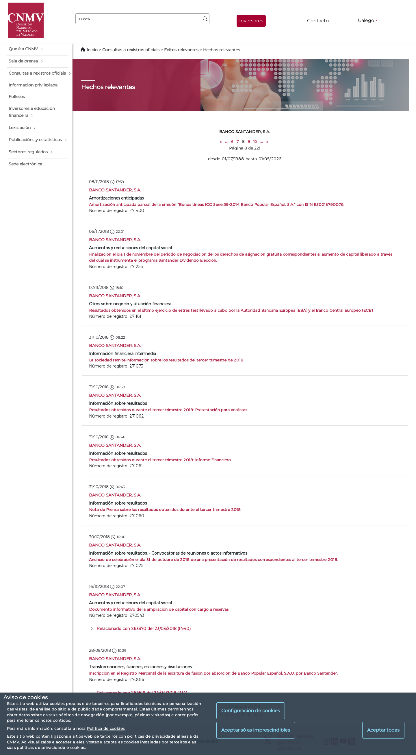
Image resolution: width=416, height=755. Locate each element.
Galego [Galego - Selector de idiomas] (366, 20)
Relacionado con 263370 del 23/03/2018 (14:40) (143, 628)
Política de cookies (106, 728)
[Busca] (205, 18)
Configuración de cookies (250, 710)
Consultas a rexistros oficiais (130, 49)
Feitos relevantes (181, 49)
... (226, 141)
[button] (37, 49)
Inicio (92, 49)
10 (255, 141)
